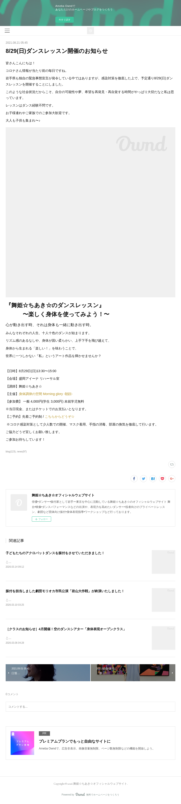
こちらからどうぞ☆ (59, 416)
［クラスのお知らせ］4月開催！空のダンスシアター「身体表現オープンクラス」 (66, 630)
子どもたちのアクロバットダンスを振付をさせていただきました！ (55, 553)
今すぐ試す (64, 19)
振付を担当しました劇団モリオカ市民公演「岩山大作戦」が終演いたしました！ (65, 591)
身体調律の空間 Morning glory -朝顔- (46, 394)
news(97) (22, 451)
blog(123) (11, 451)
